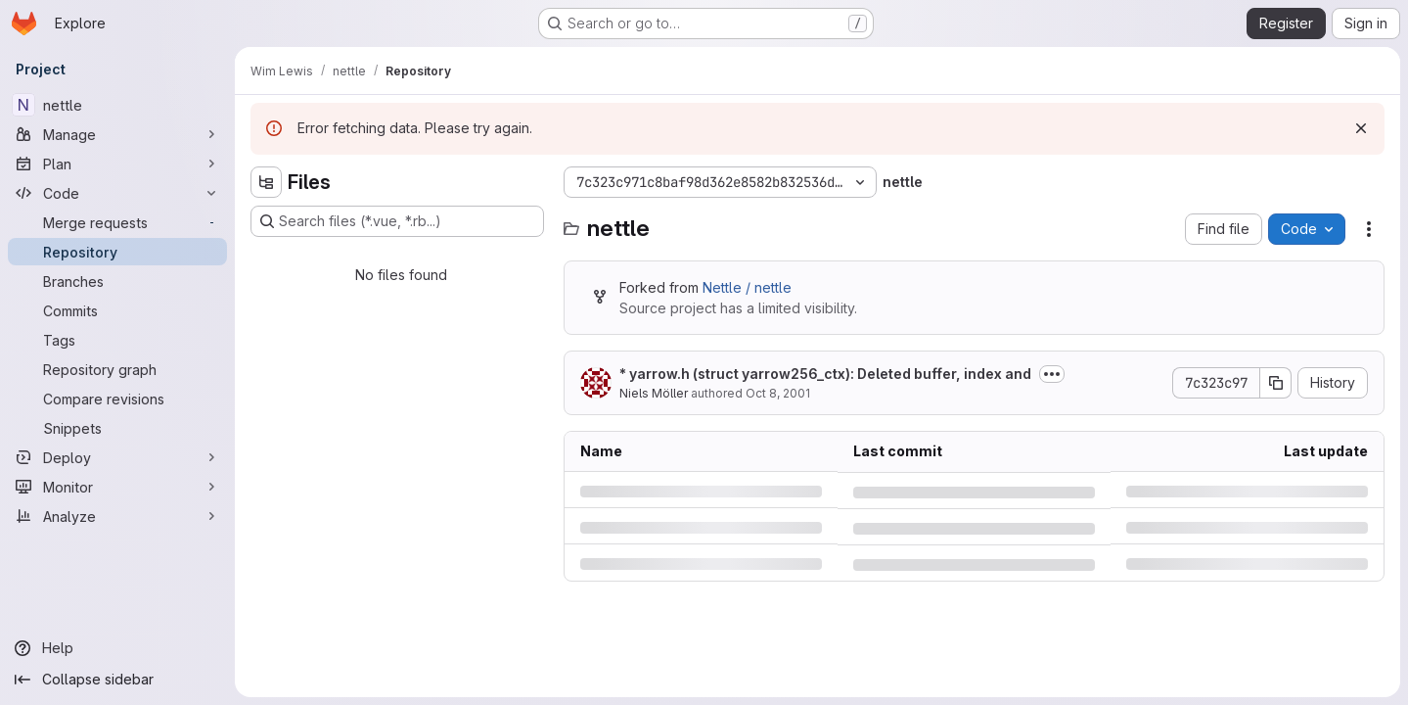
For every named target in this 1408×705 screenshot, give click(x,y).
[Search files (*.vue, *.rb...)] (397, 221)
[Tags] (117, 339)
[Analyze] (117, 516)
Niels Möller (653, 393)
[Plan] (117, 163)
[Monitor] (117, 486)
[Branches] (117, 281)
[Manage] (117, 134)
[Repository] (117, 251)
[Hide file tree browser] (266, 182)
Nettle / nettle (747, 287)
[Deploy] (117, 457)
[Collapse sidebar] (117, 679)
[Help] (117, 648)
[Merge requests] (117, 222)
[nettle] (117, 104)
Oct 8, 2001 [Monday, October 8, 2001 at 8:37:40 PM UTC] (778, 393)
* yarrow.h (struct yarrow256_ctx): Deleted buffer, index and (825, 373)
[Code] (117, 193)
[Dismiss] (1361, 128)
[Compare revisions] (117, 398)
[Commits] (117, 310)
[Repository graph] (117, 369)
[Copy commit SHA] (1276, 383)
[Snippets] (117, 428)
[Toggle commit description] (1052, 374)
